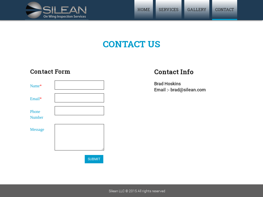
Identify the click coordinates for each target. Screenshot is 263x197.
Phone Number (36, 114)
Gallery (196, 9)
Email (35, 99)
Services (169, 9)
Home (143, 9)
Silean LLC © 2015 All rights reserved (137, 191)
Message (37, 129)
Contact (224, 9)
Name (35, 86)
